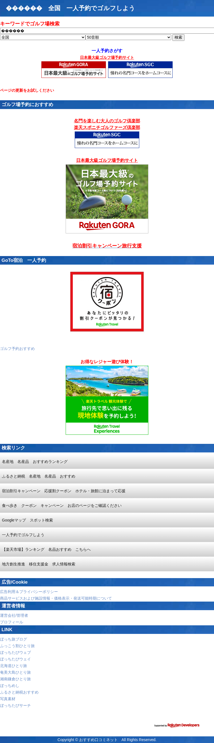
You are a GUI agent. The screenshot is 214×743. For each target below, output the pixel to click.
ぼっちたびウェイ (15, 659)
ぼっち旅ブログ (13, 639)
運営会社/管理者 (14, 615)
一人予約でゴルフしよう (23, 535)
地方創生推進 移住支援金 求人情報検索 (38, 564)
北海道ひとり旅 (13, 665)
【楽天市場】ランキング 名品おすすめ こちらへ (46, 549)
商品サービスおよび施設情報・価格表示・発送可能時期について (56, 598)
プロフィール (11, 622)
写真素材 (7, 699)
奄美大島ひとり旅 (15, 672)
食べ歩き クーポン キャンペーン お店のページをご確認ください (62, 505)
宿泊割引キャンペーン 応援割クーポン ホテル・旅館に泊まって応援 (63, 491)
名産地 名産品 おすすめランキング (35, 461)
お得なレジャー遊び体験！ (107, 361)
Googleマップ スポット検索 (27, 520)
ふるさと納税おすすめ (19, 692)
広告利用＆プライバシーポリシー (29, 591)
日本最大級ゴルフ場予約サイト (107, 57)
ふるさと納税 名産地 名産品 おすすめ (38, 476)
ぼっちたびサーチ (15, 705)
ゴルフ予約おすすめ (17, 348)
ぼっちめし (9, 685)
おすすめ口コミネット (98, 739)
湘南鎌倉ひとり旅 (15, 679)
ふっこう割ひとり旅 (17, 646)
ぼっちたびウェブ (15, 652)
